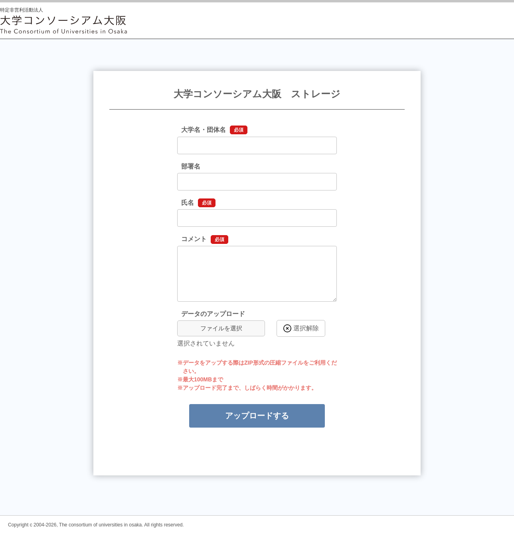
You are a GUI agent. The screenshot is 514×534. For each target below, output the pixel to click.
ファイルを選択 (221, 328)
